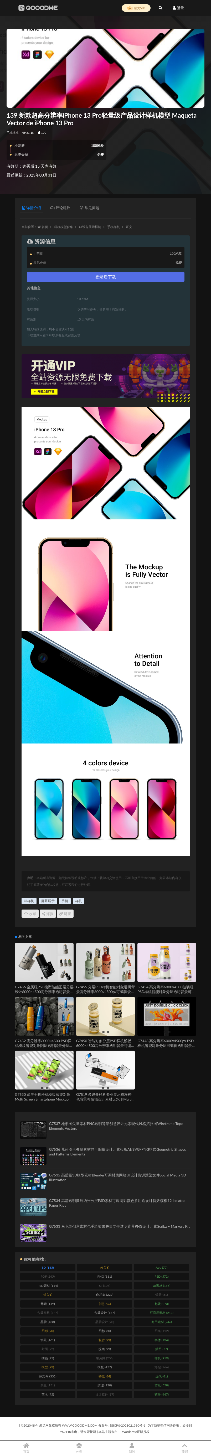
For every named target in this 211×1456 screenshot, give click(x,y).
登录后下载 (105, 276)
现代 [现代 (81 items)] (161, 1376)
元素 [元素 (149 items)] (47, 1304)
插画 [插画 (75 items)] (48, 1358)
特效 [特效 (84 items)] (105, 1376)
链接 (65, 913)
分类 (79, 1448)
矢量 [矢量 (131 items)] (47, 1385)
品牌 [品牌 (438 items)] (47, 1322)
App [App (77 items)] (161, 1267)
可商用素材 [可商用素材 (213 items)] (161, 1313)
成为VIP (136, 8)
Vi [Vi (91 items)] (47, 1295)
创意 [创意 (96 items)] (105, 1304)
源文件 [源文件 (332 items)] (47, 1376)
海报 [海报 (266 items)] (162, 1367)
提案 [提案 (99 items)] (105, 1349)
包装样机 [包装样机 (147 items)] (47, 1313)
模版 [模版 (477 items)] (104, 1367)
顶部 (184, 1448)
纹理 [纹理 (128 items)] (104, 1385)
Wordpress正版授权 (136, 1432)
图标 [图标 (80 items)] (105, 1331)
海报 (48, 913)
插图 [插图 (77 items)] (161, 1349)
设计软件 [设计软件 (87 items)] (104, 1394)
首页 (45, 227)
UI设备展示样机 (90, 227)
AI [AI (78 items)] (104, 1267)
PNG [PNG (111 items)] (104, 1276)
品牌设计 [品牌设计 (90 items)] (104, 1322)
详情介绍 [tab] (31, 207)
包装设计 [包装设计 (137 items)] (104, 1313)
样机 (78, 901)
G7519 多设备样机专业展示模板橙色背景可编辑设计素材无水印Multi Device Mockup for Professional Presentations (104, 1101)
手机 (64, 901)
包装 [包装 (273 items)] (162, 1304)
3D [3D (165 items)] (48, 1267)
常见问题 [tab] (89, 207)
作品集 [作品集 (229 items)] (104, 1295)
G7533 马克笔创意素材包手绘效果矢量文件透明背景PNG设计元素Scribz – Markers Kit (119, 1226)
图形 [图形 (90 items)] (48, 1331)
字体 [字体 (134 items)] (162, 1340)
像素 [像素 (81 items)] (161, 1295)
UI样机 (29, 901)
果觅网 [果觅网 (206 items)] (104, 1358)
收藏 (30, 913)
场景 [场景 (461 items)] (47, 1340)
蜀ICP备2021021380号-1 (128, 1425)
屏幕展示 (48, 901)
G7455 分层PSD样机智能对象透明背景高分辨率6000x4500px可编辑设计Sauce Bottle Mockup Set (105, 992)
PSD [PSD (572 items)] (161, 1276)
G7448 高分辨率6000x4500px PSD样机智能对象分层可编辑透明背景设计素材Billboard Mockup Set (166, 1045)
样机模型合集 (63, 227)
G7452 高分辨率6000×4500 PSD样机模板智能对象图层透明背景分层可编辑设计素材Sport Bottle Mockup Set (44, 1048)
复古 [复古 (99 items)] (105, 1340)
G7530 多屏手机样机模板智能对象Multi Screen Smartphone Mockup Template (42, 1099)
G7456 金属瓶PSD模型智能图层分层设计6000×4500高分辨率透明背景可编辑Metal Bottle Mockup (44, 992)
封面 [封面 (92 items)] (48, 1349)
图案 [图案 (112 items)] (162, 1331)
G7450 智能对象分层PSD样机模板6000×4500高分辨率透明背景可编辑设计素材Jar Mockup (105, 1045)
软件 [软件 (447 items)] (162, 1394)
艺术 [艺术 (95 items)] (48, 1394)
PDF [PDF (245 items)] (48, 1276)
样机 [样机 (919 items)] (162, 1358)
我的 (132, 1448)
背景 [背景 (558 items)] (162, 1385)
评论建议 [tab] (60, 207)
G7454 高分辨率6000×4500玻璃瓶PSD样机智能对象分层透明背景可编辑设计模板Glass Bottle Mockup (166, 992)
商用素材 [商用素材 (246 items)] (161, 1322)
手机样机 (12, 132)
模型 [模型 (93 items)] (48, 1367)
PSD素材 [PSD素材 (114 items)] (48, 1286)
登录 (178, 8)
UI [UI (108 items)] (104, 1286)
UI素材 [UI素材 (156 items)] (162, 1286)
